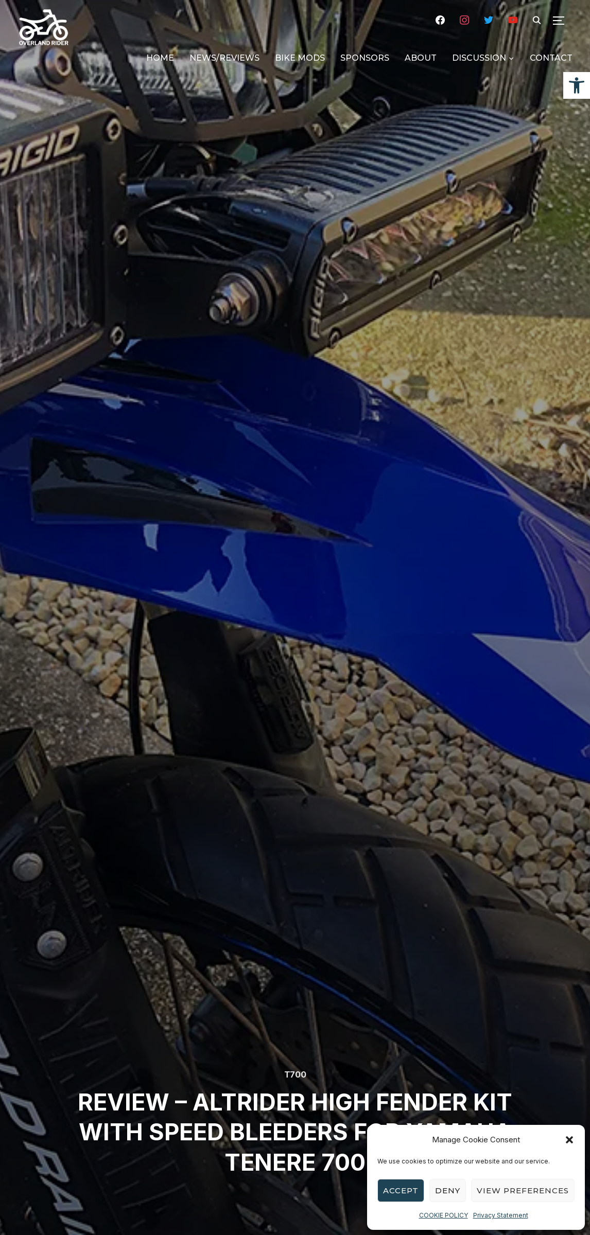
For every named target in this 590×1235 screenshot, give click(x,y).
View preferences (523, 1190)
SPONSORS (364, 58)
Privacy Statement (500, 1215)
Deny (447, 1190)
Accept (401, 1190)
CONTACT (551, 58)
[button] (576, 85)
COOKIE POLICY (443, 1215)
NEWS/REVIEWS (224, 58)
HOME (160, 58)
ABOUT (421, 58)
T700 (295, 1074)
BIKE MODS (300, 58)
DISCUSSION (479, 58)
